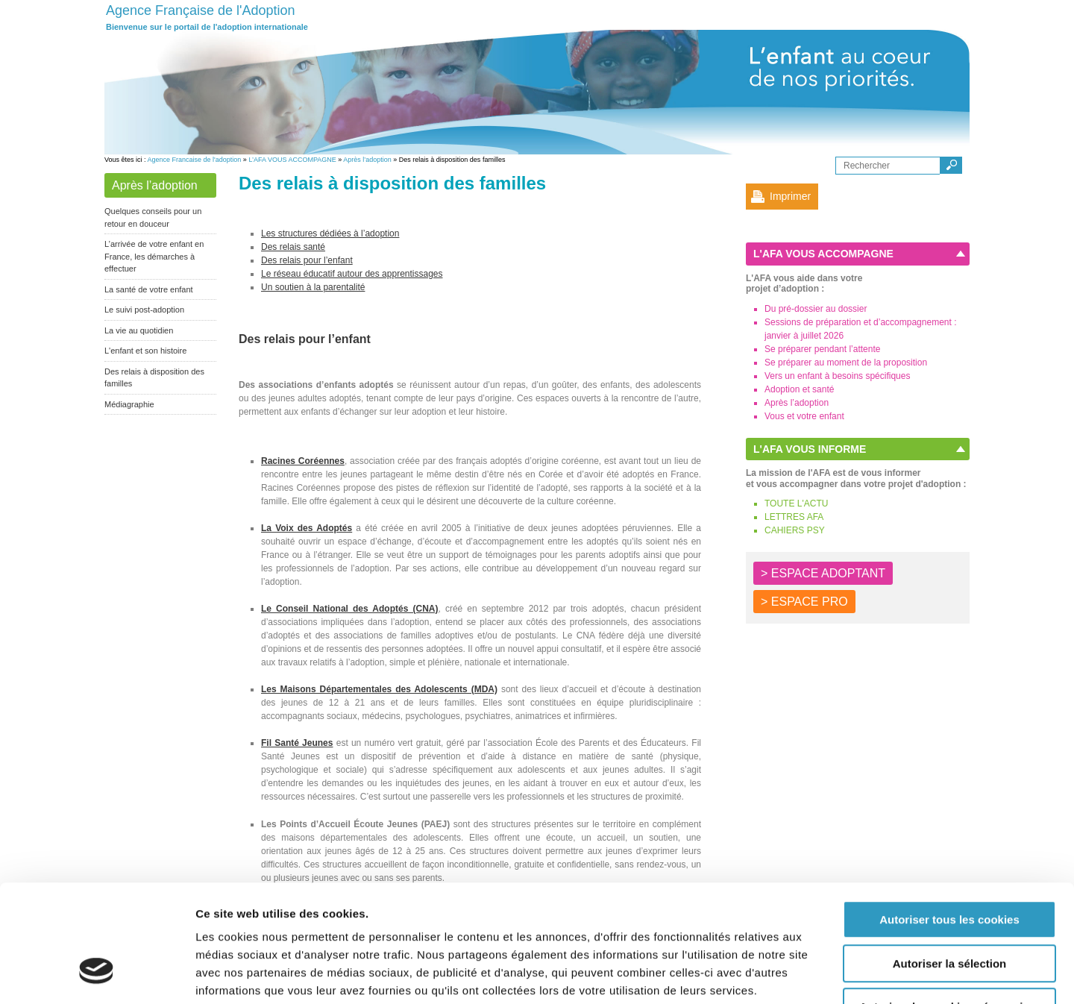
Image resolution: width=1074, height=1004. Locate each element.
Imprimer (790, 196)
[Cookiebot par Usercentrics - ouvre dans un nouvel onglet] (96, 975)
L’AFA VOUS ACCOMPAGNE (292, 159)
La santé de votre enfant (148, 289)
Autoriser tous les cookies (949, 821)
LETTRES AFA (793, 517)
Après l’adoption (367, 159)
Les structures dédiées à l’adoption (330, 233)
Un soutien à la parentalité (313, 287)
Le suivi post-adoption (144, 309)
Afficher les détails (821, 974)
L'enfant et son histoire (145, 350)
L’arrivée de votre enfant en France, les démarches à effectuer (154, 256)
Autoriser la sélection (950, 865)
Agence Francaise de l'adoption (195, 159)
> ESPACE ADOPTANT (823, 573)
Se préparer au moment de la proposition (845, 362)
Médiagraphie (129, 404)
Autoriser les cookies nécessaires (949, 909)
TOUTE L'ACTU (796, 503)
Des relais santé (293, 247)
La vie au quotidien (138, 330)
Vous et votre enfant (804, 416)
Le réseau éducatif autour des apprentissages (352, 274)
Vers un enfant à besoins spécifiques (837, 376)
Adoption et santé (799, 389)
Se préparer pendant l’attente (822, 349)
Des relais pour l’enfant (307, 260)
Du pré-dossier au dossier (815, 309)
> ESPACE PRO (804, 601)
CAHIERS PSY (794, 530)
